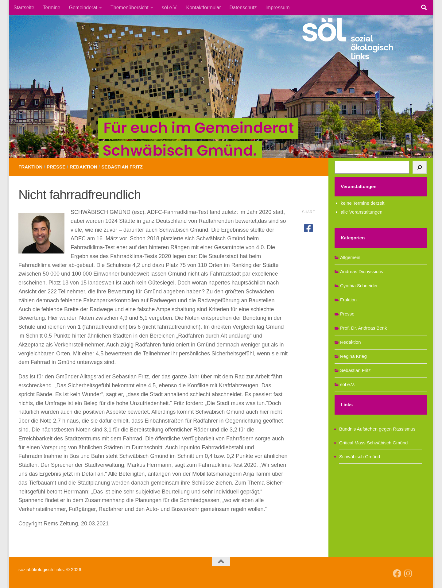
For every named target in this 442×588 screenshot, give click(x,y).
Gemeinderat (83, 7)
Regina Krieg (353, 356)
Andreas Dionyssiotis (361, 271)
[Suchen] (420, 167)
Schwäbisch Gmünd (359, 456)
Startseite (24, 7)
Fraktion (31, 166)
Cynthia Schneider (359, 285)
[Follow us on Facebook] (397, 573)
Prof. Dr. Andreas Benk (363, 328)
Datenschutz (243, 7)
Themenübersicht (129, 7)
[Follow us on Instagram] (408, 573)
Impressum (277, 7)
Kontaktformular (203, 7)
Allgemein (350, 257)
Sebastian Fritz (127, 166)
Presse (58, 166)
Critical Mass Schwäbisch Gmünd (373, 442)
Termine (51, 7)
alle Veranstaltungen (361, 212)
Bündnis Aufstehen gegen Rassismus (377, 428)
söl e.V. (170, 7)
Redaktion (86, 166)
